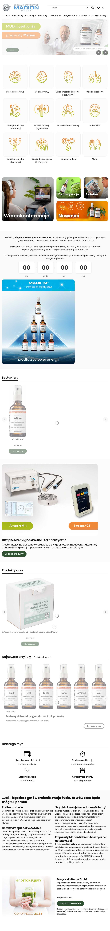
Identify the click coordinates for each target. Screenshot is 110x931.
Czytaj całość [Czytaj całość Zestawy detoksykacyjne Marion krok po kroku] (94, 726)
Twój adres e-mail (64, 897)
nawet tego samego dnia (82, 764)
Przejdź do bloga (43, 657)
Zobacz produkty (14, 553)
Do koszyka (18, 451)
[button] (92, 8)
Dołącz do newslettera (70, 903)
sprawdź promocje (82, 780)
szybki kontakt (27, 780)
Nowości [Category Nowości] (10, 712)
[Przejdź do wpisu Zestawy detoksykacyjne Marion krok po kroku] (55, 686)
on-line (22, 764)
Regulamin (85, 909)
